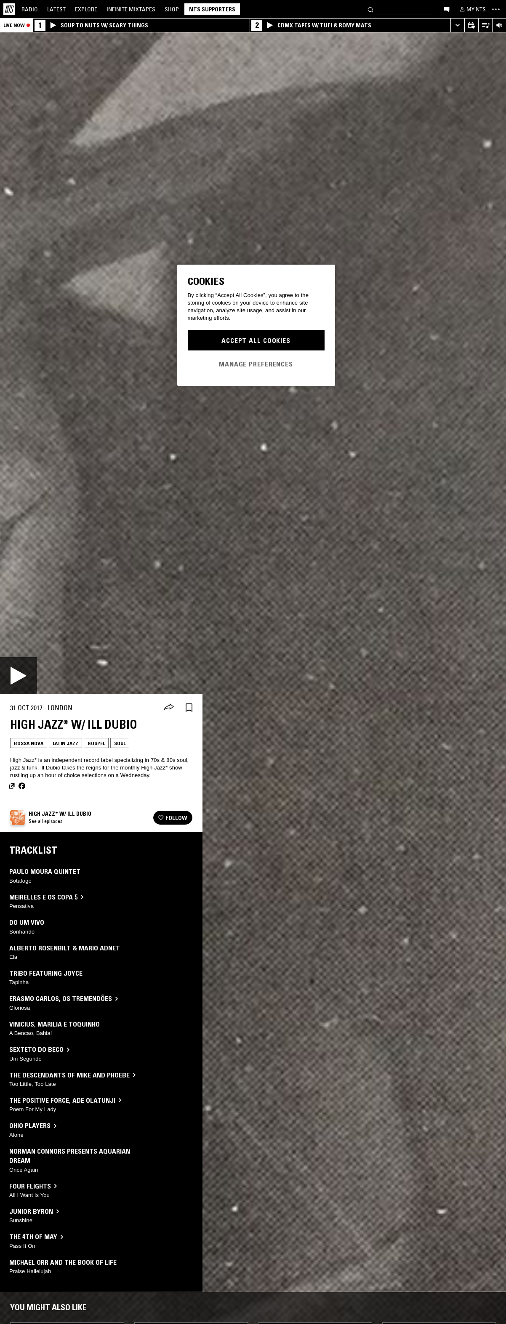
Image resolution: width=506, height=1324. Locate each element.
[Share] (169, 708)
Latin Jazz (65, 743)
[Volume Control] (499, 25)
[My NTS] (471, 9)
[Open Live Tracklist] (485, 25)
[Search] (370, 9)
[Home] (9, 9)
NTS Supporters (212, 9)
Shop (172, 9)
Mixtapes (131, 9)
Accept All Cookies (255, 340)
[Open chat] (446, 9)
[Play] (18, 675)
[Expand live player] (457, 25)
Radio (29, 9)
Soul (119, 743)
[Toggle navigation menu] (496, 9)
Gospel (96, 743)
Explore (86, 9)
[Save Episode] (189, 708)
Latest (56, 9)
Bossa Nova (28, 743)
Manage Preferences (256, 364)
